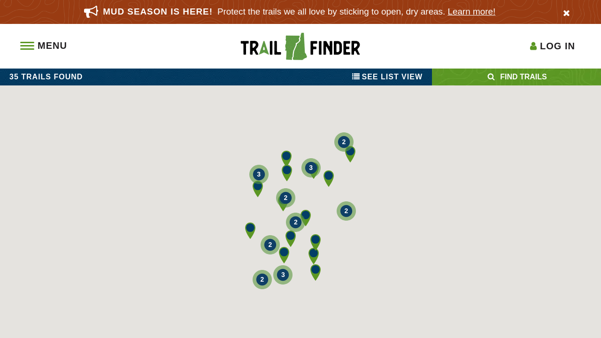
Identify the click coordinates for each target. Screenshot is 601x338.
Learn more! (472, 11)
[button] (283, 203)
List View (387, 77)
